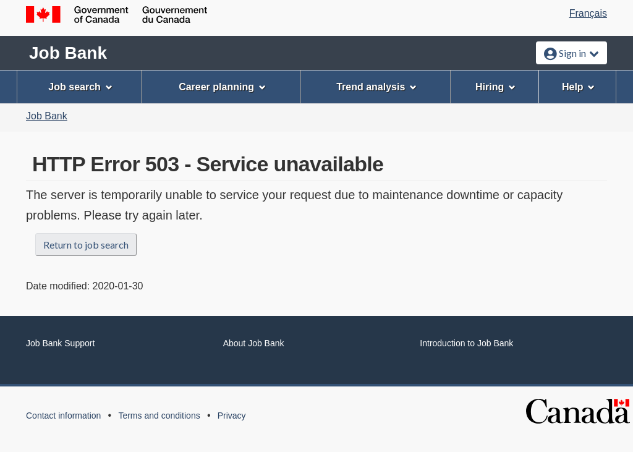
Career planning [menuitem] (222, 87)
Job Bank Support (60, 343)
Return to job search (86, 244)
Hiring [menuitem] (495, 87)
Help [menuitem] (578, 87)
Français (588, 13)
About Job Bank (253, 343)
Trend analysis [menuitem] (376, 87)
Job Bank (68, 52)
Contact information (63, 415)
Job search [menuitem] (80, 87)
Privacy (232, 415)
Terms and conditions (159, 415)
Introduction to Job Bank (466, 343)
